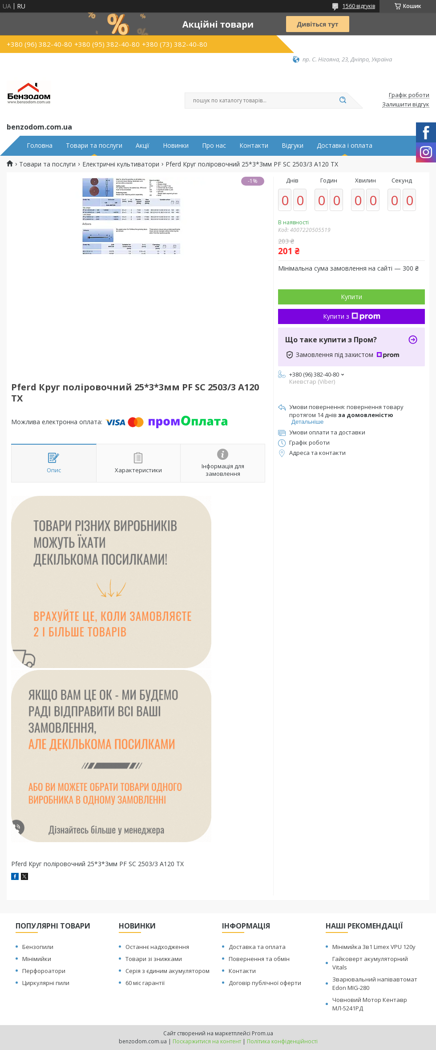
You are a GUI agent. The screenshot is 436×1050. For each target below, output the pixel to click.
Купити (351, 296)
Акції (142, 145)
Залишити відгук (405, 104)
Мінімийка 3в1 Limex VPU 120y (374, 947)
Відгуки (292, 145)
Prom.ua (262, 1033)
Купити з (351, 316)
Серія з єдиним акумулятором (167, 971)
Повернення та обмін (259, 959)
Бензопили (37, 947)
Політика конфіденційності (282, 1041)
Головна (39, 145)
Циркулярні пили (45, 983)
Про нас (214, 145)
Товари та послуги (94, 145)
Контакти (253, 145)
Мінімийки (36, 959)
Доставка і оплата (344, 145)
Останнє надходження (157, 947)
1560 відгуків (359, 6)
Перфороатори (43, 971)
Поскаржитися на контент (207, 1041)
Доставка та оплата (257, 947)
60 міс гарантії (145, 983)
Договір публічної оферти (265, 983)
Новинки (176, 145)
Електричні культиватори (120, 164)
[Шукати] (342, 101)
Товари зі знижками (153, 959)
